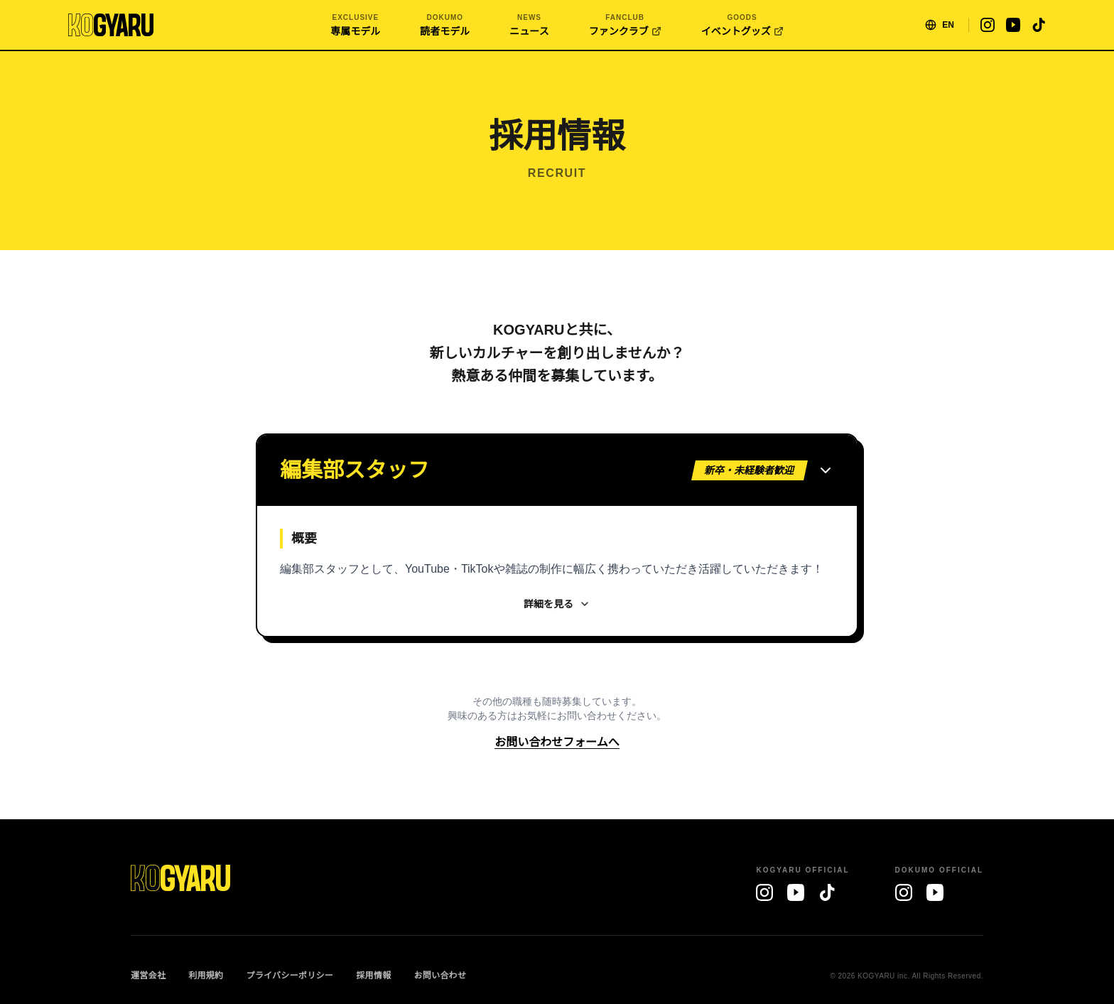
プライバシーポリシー (289, 976)
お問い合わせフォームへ (557, 742)
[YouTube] (795, 892)
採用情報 (373, 976)
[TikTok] (827, 892)
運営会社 (148, 976)
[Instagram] (764, 892)
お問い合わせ (439, 976)
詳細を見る (557, 604)
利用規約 (205, 976)
